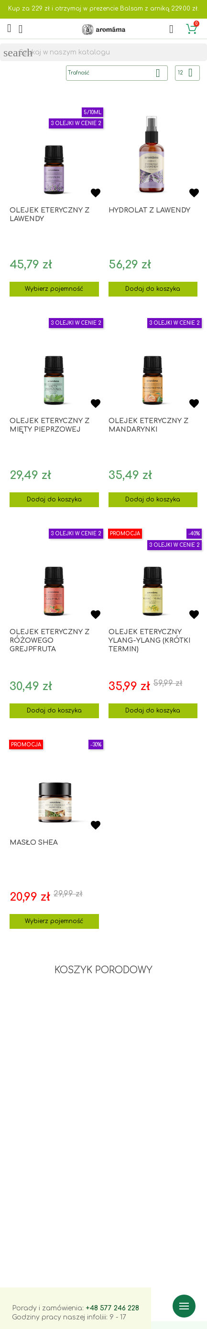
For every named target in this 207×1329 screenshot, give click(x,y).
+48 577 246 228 (112, 1308)
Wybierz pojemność (54, 289)
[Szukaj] (103, 52)
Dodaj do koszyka (152, 289)
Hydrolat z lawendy (149, 210)
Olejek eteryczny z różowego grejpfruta (49, 640)
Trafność (117, 73)
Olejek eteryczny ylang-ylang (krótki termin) (149, 640)
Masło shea (34, 842)
